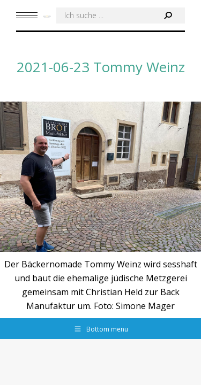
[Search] (120, 15)
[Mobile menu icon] (27, 15)
